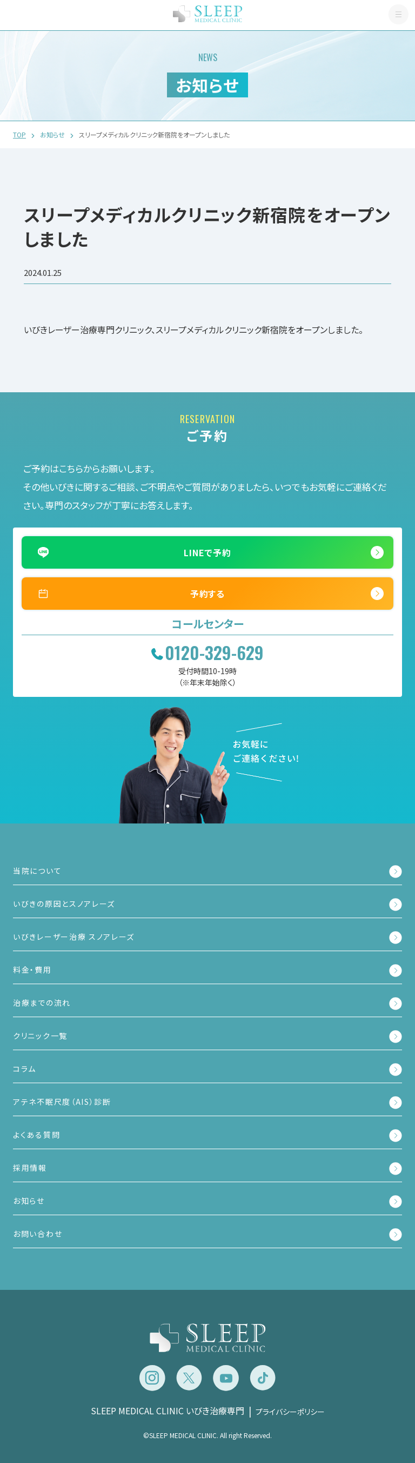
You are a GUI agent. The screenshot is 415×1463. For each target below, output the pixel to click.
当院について (37, 870)
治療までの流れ (42, 1002)
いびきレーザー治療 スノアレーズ (74, 936)
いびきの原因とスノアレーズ (64, 903)
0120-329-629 (214, 652)
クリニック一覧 (40, 1035)
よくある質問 (36, 1134)
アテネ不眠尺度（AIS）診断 (62, 1101)
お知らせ (29, 1200)
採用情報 (30, 1167)
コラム (24, 1068)
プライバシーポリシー (290, 1411)
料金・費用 (32, 969)
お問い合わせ (37, 1233)
